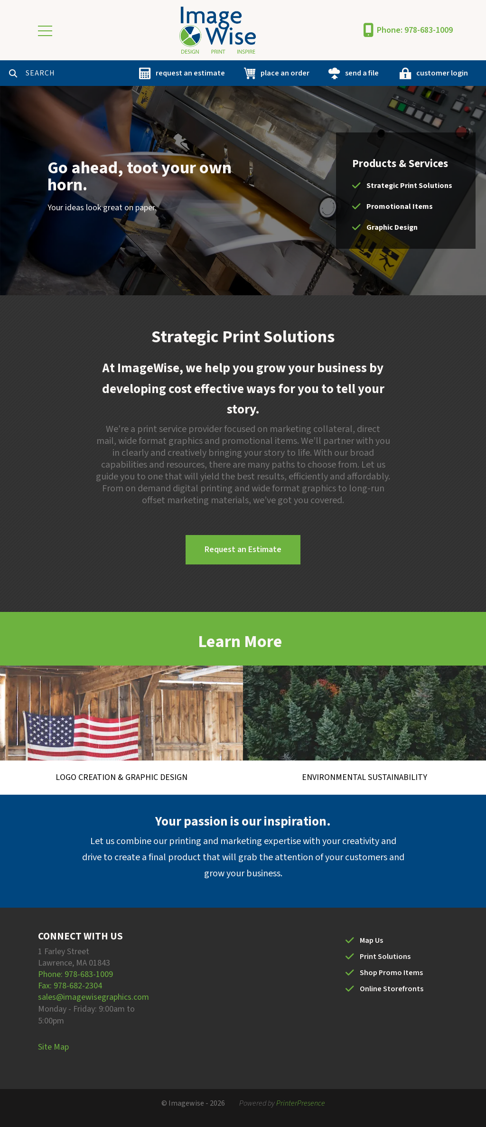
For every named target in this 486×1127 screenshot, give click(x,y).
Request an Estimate (243, 549)
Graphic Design (392, 227)
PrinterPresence (300, 1103)
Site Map (53, 1047)
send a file (362, 73)
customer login (442, 73)
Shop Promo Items (391, 972)
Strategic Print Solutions (409, 185)
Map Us (371, 940)
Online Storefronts (391, 989)
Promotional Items (399, 206)
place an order (285, 73)
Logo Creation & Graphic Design (121, 777)
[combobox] (73, 73)
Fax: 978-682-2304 (70, 986)
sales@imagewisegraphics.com (93, 997)
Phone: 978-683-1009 (415, 30)
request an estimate (190, 73)
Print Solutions (385, 956)
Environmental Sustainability (364, 777)
